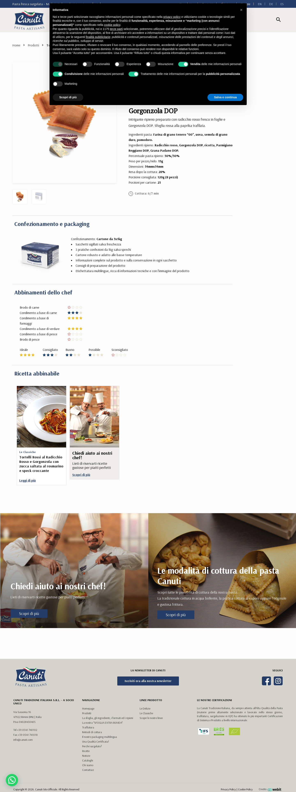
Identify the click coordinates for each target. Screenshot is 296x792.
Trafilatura (88, 727)
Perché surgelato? (92, 746)
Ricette (86, 751)
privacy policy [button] (172, 16)
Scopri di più (29, 613)
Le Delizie (145, 708)
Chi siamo (87, 765)
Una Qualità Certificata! (95, 741)
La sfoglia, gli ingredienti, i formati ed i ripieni (107, 718)
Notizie (86, 756)
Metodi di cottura (92, 732)
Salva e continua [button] (225, 97)
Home (16, 45)
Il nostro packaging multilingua (99, 737)
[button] (241, 10)
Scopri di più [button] (68, 97)
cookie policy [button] (112, 24)
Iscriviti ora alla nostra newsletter (148, 681)
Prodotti (33, 45)
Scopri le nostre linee (151, 718)
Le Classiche (146, 713)
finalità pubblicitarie (98, 37)
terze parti (116, 29)
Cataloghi (87, 760)
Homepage (88, 708)
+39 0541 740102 (27, 730)
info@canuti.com (23, 740)
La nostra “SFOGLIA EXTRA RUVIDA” (102, 722)
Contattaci (88, 770)
